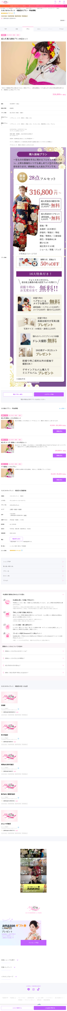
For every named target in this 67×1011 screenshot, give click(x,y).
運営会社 (39, 1000)
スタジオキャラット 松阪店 (53, 8)
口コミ (39, 29)
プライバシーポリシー (30, 1000)
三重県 (11, 509)
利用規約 (20, 1000)
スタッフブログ (21, 997)
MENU (64, 2)
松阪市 (15, 509)
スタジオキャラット (14, 505)
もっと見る (62, 408)
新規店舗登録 (47, 1000)
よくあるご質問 (39, 997)
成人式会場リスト (59, 997)
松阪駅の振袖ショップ (41, 8)
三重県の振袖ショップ (19, 8)
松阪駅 (20, 509)
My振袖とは (13, 997)
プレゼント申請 (33, 942)
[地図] (25, 515)
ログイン (60, 2)
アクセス (61, 29)
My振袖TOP (5, 997)
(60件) (12, 13)
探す (55, 2)
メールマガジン (49, 997)
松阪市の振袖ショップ (30, 8)
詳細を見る (59, 431)
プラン (27, 29)
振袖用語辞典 (31, 997)
